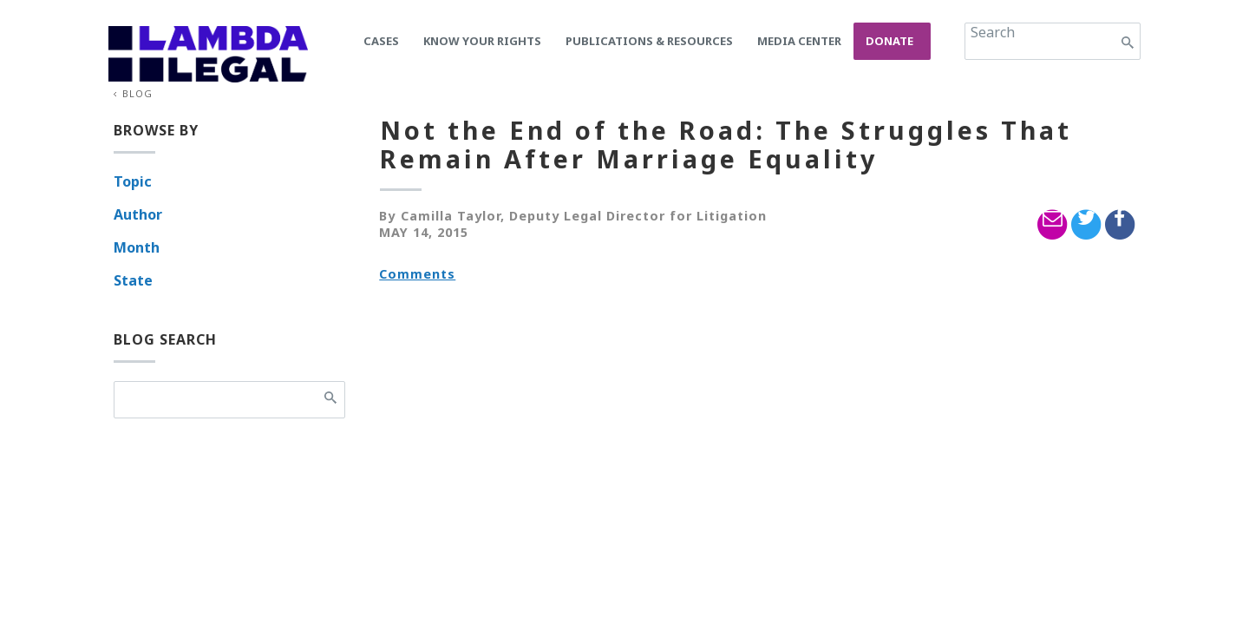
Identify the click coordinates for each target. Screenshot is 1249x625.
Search (993, 32)
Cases (381, 41)
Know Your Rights (482, 41)
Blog (137, 93)
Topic (133, 181)
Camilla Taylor (450, 215)
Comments (417, 274)
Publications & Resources (649, 41)
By (387, 215)
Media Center (799, 41)
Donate (889, 41)
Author (138, 214)
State (133, 280)
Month (137, 247)
